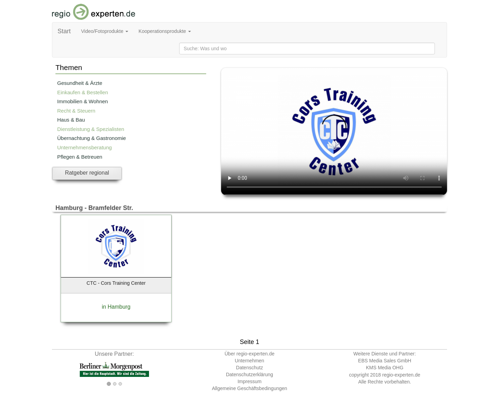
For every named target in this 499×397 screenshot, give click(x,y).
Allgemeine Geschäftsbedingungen (249, 388)
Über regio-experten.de (249, 353)
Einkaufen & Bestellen (82, 92)
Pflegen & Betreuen (79, 157)
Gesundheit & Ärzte (79, 83)
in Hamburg (116, 307)
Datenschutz (249, 367)
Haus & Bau (71, 120)
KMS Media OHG (384, 367)
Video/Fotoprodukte (104, 31)
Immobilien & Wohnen (82, 101)
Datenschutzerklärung (249, 374)
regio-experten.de (401, 375)
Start (64, 31)
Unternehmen (249, 360)
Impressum (249, 381)
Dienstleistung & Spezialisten (90, 129)
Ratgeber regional (87, 173)
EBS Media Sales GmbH (384, 360)
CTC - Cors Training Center (116, 283)
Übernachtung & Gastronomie (91, 138)
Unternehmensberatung (84, 147)
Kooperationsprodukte (165, 31)
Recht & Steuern (76, 111)
